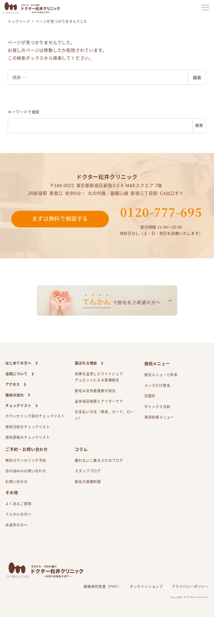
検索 (197, 77)
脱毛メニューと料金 (161, 375)
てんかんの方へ (18, 514)
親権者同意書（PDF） (102, 586)
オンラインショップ (146, 586)
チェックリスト (18, 406)
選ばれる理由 (86, 363)
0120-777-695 (161, 212)
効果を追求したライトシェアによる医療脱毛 (99, 377)
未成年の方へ (16, 525)
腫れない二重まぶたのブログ (99, 460)
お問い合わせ (16, 482)
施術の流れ (14, 395)
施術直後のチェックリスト (27, 437)
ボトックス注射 (157, 407)
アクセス (12, 384)
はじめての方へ (18, 363)
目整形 (149, 396)
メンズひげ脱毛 (157, 385)
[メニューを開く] (205, 7)
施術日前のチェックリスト (27, 427)
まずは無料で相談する (60, 219)
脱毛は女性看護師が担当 (95, 391)
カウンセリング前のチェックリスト (35, 416)
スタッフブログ (88, 471)
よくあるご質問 (18, 504)
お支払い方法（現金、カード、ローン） (104, 415)
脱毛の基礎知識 (88, 482)
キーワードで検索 (24, 112)
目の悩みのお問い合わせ (25, 471)
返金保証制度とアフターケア (99, 401)
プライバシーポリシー (190, 586)
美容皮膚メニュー (159, 417)
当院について (16, 374)
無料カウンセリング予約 (25, 460)
